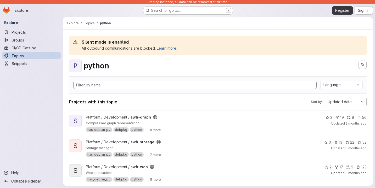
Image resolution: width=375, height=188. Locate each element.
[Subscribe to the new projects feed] (362, 65)
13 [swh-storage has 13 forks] (338, 142)
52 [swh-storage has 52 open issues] (362, 142)
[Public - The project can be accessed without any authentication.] (155, 117)
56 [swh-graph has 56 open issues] (362, 117)
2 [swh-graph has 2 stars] (329, 117)
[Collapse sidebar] (31, 181)
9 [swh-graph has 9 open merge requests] (350, 117)
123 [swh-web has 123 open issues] (361, 167)
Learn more (166, 48)
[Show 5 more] (154, 179)
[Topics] (31, 55)
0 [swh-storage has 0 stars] (327, 142)
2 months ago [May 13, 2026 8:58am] (356, 123)
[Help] (31, 173)
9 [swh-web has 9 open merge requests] (349, 167)
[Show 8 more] (154, 130)
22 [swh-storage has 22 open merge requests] (349, 142)
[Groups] (31, 40)
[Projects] (31, 32)
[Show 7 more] (154, 154)
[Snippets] (31, 63)
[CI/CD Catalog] (31, 47)
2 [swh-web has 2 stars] (328, 167)
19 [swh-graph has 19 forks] (339, 117)
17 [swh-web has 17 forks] (339, 167)
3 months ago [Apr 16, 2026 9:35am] (356, 173)
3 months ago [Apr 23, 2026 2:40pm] (356, 148)
